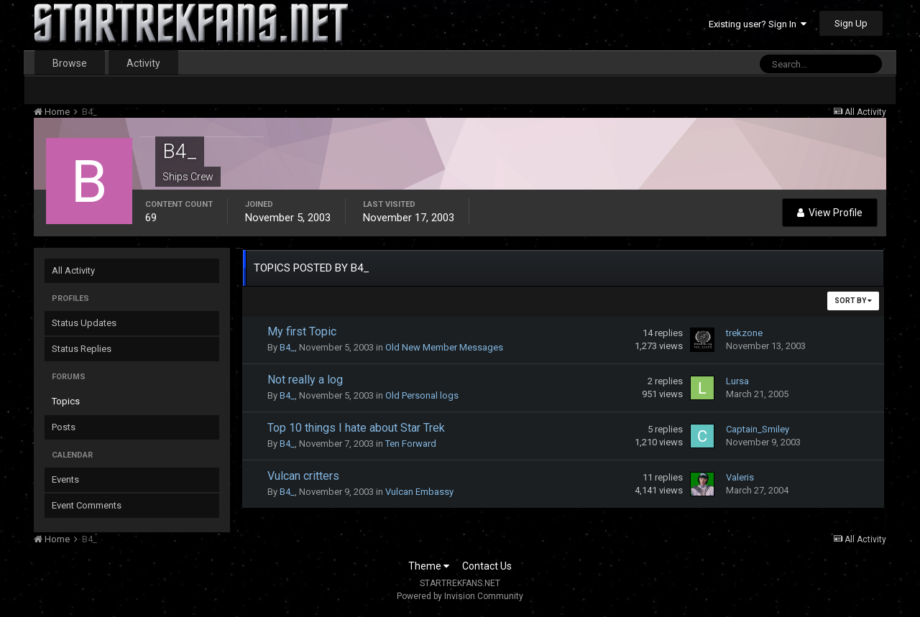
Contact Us (487, 566)
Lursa (737, 381)
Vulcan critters (303, 476)
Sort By (853, 301)
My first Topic (301, 331)
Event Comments (86, 505)
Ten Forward (410, 443)
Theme (428, 566)
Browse (69, 63)
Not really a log (305, 379)
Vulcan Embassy (419, 491)
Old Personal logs (422, 395)
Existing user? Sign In (757, 24)
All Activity (73, 270)
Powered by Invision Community (460, 596)
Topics (66, 401)
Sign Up (851, 23)
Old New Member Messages (444, 347)
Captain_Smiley (757, 429)
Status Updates (84, 322)
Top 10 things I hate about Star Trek (356, 428)
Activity (143, 63)
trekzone (744, 333)
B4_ (287, 347)
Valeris (740, 477)
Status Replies (81, 348)
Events (65, 479)
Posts (63, 427)
